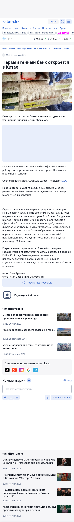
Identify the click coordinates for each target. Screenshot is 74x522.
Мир (17, 28)
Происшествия (49, 28)
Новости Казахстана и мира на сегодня (19, 48)
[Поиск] (62, 21)
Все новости (44, 48)
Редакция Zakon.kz (61, 48)
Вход (69, 380)
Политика (7, 28)
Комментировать (61, 397)
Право (63, 28)
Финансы (26, 28)
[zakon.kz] (10, 21)
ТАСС (64, 180)
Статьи (36, 28)
